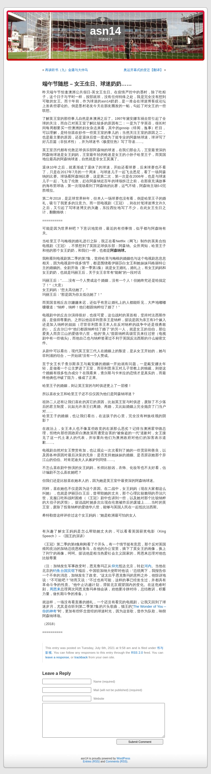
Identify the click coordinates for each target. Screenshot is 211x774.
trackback (81, 657)
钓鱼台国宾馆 (64, 571)
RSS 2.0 (137, 652)
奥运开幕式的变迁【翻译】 (143, 70)
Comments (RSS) (116, 761)
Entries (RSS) (91, 761)
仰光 (115, 566)
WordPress (123, 758)
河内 (148, 566)
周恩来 (55, 589)
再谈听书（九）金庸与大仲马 (66, 70)
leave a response (57, 657)
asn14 (105, 31)
